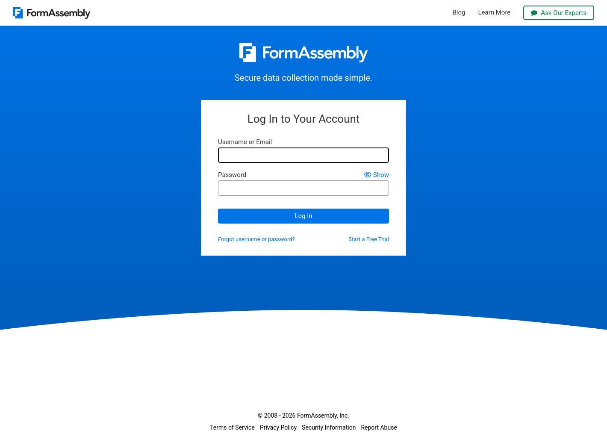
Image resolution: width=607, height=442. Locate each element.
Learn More (494, 12)
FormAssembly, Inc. (323, 415)
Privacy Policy (278, 427)
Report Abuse (379, 427)
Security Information (329, 427)
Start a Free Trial (368, 239)
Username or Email (245, 142)
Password (232, 175)
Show (376, 175)
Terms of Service (232, 427)
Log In (303, 216)
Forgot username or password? (256, 239)
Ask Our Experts (558, 13)
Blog (459, 12)
